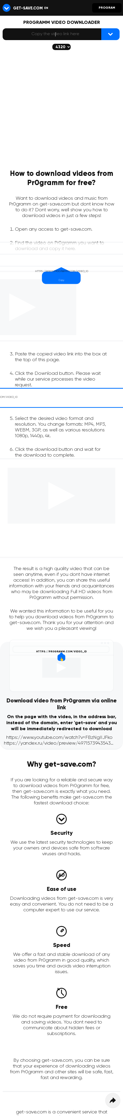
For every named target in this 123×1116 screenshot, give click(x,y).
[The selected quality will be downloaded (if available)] (61, 47)
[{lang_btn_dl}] (110, 34)
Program (107, 7)
